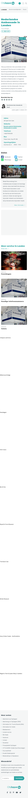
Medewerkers (6, 729)
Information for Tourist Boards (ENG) (13, 724)
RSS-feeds (5, 735)
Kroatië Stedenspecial (9, 753)
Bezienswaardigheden (15, 9)
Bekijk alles (4, 248)
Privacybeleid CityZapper (9, 745)
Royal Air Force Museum (7, 524)
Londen (4, 9)
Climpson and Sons (5, 338)
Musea (25, 9)
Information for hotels (9, 727)
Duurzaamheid (7, 751)
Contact (5, 740)
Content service (7, 732)
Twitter (19, 157)
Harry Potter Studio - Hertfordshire (10, 636)
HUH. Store (3, 449)
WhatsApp (6, 159)
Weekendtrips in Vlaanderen (11, 756)
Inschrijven (19, 778)
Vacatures (5, 737)
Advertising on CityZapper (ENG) (12, 721)
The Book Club (4, 561)
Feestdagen (3, 412)
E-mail (18, 159)
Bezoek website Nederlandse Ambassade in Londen (12, 127)
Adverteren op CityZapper (10, 719)
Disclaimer (5, 743)
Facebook (6, 157)
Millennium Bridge (5, 375)
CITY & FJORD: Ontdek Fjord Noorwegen (14, 748)
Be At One (3, 487)
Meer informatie (19, 205)
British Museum (4, 599)
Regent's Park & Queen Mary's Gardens (11, 673)
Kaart (22, 38)
